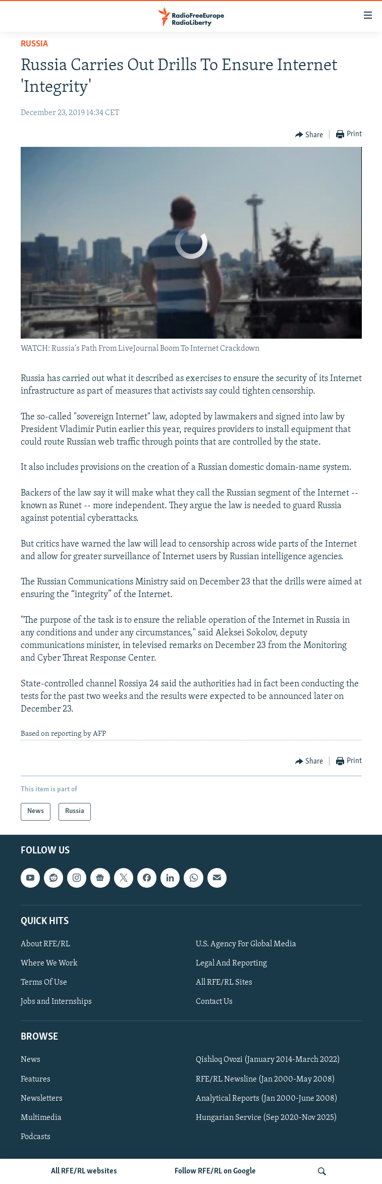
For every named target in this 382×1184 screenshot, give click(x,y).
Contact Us (214, 1002)
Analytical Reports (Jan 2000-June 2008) (267, 1098)
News (30, 1060)
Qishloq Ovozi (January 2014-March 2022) (268, 1060)
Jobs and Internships (56, 1002)
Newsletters (42, 1098)
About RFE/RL (45, 944)
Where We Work (49, 963)
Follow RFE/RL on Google (215, 1171)
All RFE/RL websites (84, 1171)
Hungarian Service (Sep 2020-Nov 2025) (266, 1117)
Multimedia (41, 1117)
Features (35, 1079)
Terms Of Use (44, 983)
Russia (34, 44)
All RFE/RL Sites (224, 983)
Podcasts (35, 1137)
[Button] (309, 134)
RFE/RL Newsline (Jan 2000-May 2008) (265, 1079)
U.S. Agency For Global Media (246, 944)
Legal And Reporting (231, 963)
